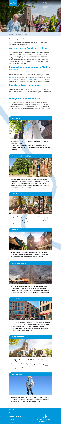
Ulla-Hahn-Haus (33, 79)
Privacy (11, 413)
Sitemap (11, 419)
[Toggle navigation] (50, 2)
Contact (11, 410)
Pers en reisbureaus (15, 416)
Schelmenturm (18, 76)
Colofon (11, 422)
